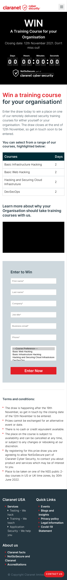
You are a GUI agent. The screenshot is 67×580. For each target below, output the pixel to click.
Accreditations (16, 564)
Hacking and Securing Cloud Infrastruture (33, 357)
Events (45, 506)
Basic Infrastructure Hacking (33, 354)
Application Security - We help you (19, 531)
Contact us (54, 574)
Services (12, 506)
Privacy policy (50, 518)
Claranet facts (16, 552)
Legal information (52, 522)
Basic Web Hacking (33, 351)
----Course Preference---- (33, 348)
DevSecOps (33, 360)
